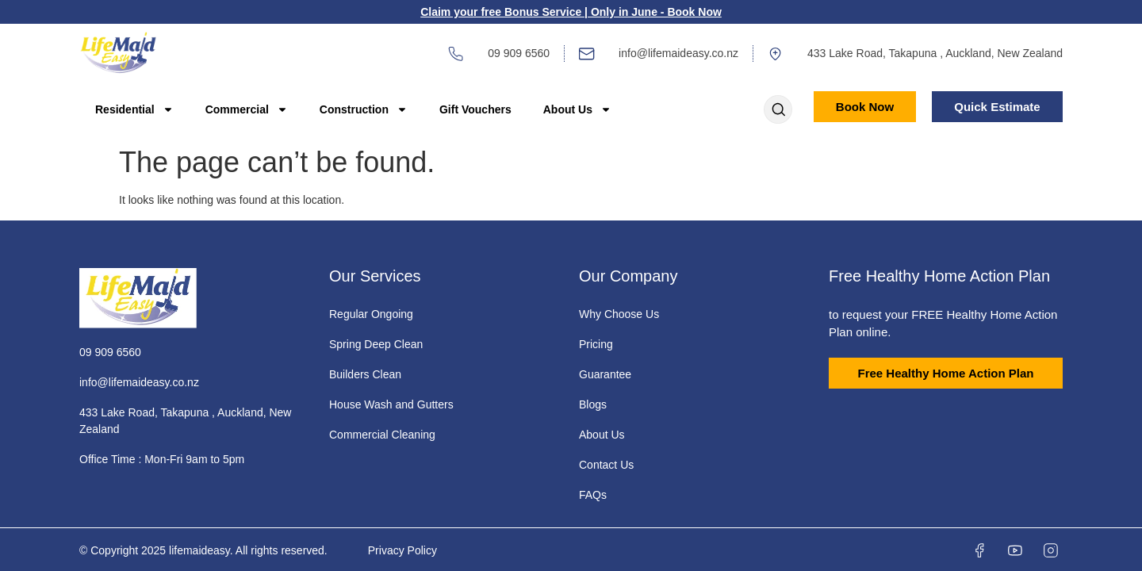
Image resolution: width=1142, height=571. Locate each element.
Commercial (246, 109)
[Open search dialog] (778, 111)
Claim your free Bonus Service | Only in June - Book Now (571, 12)
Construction (364, 109)
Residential (134, 109)
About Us (577, 109)
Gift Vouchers (475, 109)
